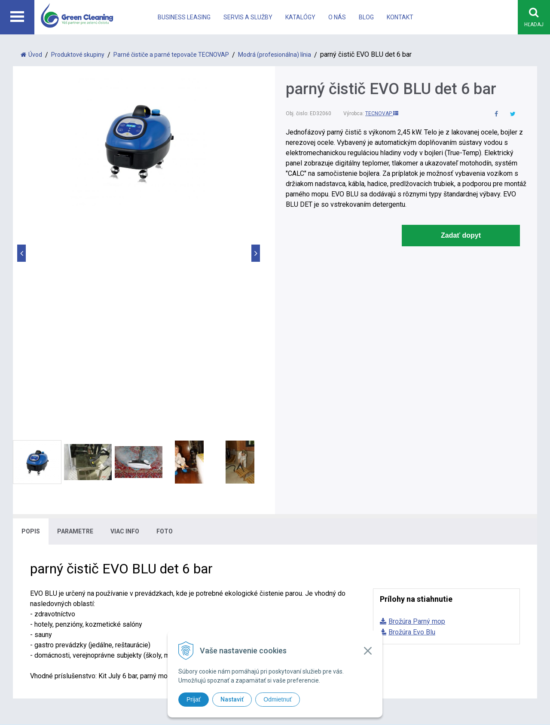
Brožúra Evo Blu (411, 414)
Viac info (124, 313)
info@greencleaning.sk (182, 570)
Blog (366, 17)
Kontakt (400, 17)
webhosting (349, 619)
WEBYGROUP (409, 619)
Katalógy (300, 17)
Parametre (75, 313)
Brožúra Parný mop (416, 403)
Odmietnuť (277, 699)
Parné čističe (305, 539)
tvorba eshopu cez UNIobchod (297, 619)
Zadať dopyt (461, 235)
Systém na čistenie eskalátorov (333, 559)
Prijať (193, 699)
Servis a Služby (247, 17)
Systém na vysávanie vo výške (332, 570)
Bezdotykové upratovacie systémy (338, 549)
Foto (164, 313)
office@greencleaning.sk (185, 580)
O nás (337, 17)
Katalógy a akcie (447, 549)
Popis (30, 313)
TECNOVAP (381, 114)
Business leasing (184, 17)
